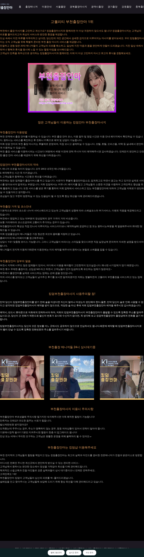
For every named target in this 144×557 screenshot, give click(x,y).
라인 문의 (89, 553)
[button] (97, 7)
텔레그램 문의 (56, 553)
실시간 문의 (73, 553)
